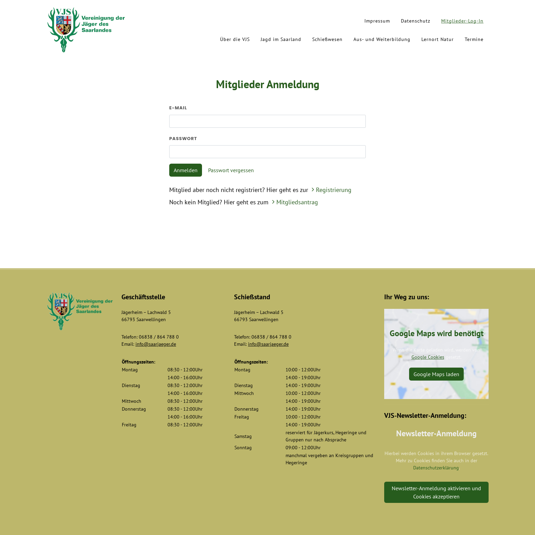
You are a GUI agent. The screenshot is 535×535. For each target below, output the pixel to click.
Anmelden (186, 170)
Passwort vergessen (231, 170)
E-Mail (178, 108)
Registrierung (330, 190)
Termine (474, 39)
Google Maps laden (436, 374)
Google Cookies (427, 357)
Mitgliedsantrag (294, 202)
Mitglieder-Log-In (462, 21)
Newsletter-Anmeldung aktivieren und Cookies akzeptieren (436, 492)
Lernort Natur (437, 39)
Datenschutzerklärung (436, 468)
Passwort (183, 138)
